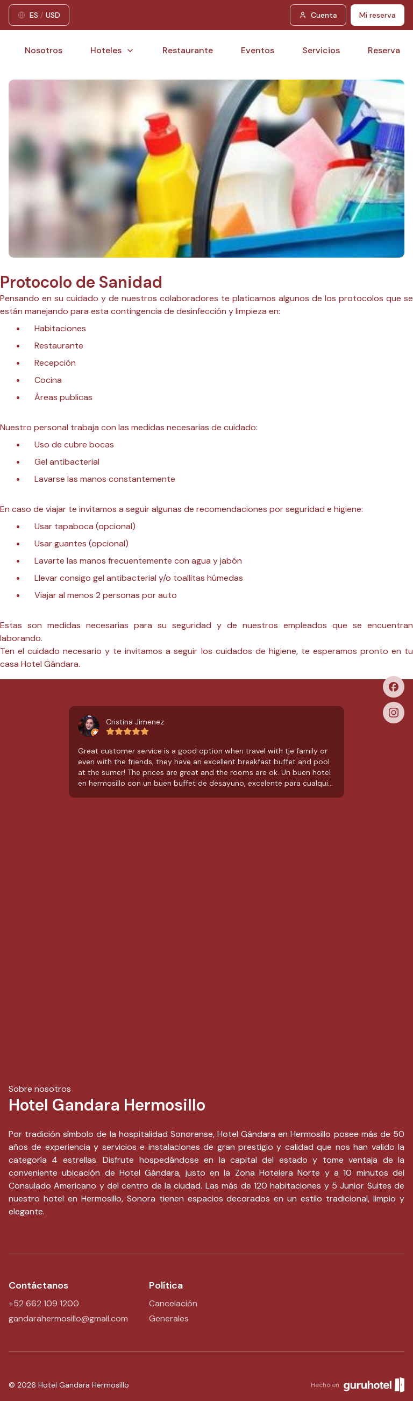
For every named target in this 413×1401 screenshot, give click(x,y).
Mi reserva (377, 15)
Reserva (384, 50)
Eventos (257, 50)
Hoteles (112, 50)
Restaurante (187, 50)
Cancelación (173, 1303)
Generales (169, 1318)
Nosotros (43, 50)
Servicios (321, 50)
